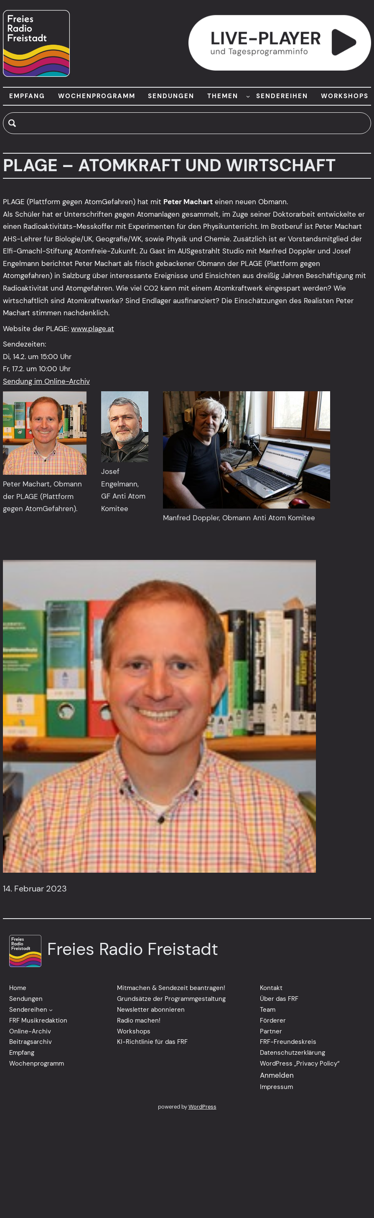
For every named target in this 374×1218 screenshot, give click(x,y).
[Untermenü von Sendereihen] (51, 1010)
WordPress (202, 1106)
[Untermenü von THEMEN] (248, 96)
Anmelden (277, 1075)
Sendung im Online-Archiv (46, 381)
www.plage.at (92, 328)
